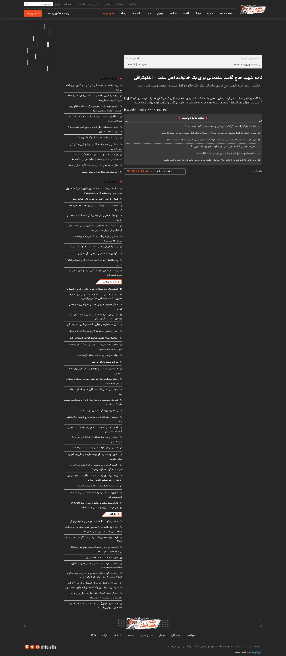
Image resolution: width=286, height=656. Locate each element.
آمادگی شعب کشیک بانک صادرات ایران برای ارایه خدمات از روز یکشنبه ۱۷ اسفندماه (96, 595)
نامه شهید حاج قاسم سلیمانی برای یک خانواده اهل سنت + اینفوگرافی (198, 77)
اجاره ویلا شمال (53, 26)
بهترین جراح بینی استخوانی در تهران (44, 62)
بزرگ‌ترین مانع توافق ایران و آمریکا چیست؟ (97, 137)
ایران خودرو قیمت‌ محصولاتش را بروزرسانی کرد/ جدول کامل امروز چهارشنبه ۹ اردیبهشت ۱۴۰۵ (211, 140)
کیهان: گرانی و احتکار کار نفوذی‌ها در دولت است (95, 199)
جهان (148, 13)
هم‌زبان (107, 4)
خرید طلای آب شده (51, 50)
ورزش (160, 13)
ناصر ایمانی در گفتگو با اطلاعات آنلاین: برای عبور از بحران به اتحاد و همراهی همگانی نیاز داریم (95, 296)
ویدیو (108, 13)
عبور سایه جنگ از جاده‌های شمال (102, 558)
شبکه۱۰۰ (132, 4)
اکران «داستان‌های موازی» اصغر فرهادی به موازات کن (92, 324)
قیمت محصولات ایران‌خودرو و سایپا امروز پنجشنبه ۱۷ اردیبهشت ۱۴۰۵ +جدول (95, 129)
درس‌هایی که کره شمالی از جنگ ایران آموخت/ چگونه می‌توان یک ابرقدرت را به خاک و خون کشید (210, 160)
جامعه (210, 13)
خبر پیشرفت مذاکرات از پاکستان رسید (100, 172)
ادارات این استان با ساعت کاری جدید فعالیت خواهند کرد (94, 391)
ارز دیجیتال (41, 56)
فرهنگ (198, 13)
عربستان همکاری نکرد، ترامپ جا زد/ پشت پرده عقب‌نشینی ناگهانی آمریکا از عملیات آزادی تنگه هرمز (97, 157)
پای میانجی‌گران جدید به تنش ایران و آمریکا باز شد (93, 247)
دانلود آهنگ (55, 44)
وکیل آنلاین (55, 32)
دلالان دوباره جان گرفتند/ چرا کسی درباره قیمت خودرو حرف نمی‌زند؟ (223, 146)
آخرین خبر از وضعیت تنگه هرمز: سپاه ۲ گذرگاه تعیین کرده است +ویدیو (94, 429)
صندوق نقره (38, 26)
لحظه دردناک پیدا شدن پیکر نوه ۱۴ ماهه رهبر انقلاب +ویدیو (95, 207)
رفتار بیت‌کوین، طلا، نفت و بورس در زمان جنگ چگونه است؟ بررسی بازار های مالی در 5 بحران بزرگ (94, 575)
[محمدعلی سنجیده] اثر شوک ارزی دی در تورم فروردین (92, 289)
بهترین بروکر (54, 56)
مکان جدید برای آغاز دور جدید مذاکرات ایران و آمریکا (93, 165)
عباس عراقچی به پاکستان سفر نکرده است (98, 355)
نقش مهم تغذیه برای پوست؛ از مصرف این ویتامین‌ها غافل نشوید (94, 456)
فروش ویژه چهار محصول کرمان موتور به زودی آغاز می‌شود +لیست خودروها (96, 549)
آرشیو (57, 4)
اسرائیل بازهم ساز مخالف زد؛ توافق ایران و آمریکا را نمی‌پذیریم (96, 146)
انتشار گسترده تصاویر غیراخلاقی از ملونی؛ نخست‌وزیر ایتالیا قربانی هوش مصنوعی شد (94, 228)
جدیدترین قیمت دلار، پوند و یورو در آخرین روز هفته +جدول (95, 371)
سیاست (173, 13)
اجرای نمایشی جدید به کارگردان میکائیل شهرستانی (93, 331)
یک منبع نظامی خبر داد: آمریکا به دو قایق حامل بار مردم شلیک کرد (95, 272)
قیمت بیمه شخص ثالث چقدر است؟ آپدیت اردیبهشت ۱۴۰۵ (94, 539)
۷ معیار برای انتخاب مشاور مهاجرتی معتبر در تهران (94, 521)
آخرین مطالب (109, 282)
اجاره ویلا (56, 38)
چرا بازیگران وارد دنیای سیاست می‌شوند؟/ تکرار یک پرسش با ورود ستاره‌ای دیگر (95, 316)
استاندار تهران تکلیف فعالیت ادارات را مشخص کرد (94, 338)
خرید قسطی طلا (42, 38)
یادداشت (80, 4)
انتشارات (68, 4)
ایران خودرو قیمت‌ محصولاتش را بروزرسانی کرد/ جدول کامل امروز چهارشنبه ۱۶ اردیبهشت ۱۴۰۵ (94, 190)
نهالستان (42, 44)
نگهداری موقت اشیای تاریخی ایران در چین (98, 253)
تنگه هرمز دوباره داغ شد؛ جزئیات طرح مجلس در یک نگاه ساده (226, 153)
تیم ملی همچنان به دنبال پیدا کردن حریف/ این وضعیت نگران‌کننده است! (93, 402)
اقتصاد (185, 13)
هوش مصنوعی (40, 32)
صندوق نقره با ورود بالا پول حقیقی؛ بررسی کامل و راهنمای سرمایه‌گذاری (96, 565)
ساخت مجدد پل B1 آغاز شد (105, 362)
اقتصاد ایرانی (34, 50)
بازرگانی (112, 514)
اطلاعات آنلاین (253, 9)
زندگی (123, 13)
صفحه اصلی (255, 58)
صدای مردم (94, 4)
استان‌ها (136, 13)
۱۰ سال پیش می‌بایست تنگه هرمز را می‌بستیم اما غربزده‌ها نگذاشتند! (97, 238)
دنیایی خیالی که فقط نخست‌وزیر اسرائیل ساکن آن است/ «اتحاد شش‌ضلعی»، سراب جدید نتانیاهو (208, 133)
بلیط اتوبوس (54, 68)
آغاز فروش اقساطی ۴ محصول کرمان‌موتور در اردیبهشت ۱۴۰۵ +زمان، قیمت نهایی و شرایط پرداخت (93, 529)
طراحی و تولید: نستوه (248, 652)
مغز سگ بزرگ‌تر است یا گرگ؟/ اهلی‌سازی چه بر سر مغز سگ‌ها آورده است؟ (220, 126)
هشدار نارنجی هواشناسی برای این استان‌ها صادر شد (93, 448)
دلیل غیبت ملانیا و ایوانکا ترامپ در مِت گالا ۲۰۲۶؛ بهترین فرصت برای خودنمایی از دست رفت (96, 505)
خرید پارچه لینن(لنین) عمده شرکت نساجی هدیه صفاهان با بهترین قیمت (96, 605)
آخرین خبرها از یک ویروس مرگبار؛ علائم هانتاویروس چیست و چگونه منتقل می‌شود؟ (95, 108)
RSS (93, 635)
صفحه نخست (225, 13)
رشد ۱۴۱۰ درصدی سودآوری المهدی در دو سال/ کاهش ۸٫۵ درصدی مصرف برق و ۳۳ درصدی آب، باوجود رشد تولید (93, 585)
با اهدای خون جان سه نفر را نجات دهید (99, 410)
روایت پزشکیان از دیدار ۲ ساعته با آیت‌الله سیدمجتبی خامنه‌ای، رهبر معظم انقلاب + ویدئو (94, 477)
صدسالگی (119, 4)
